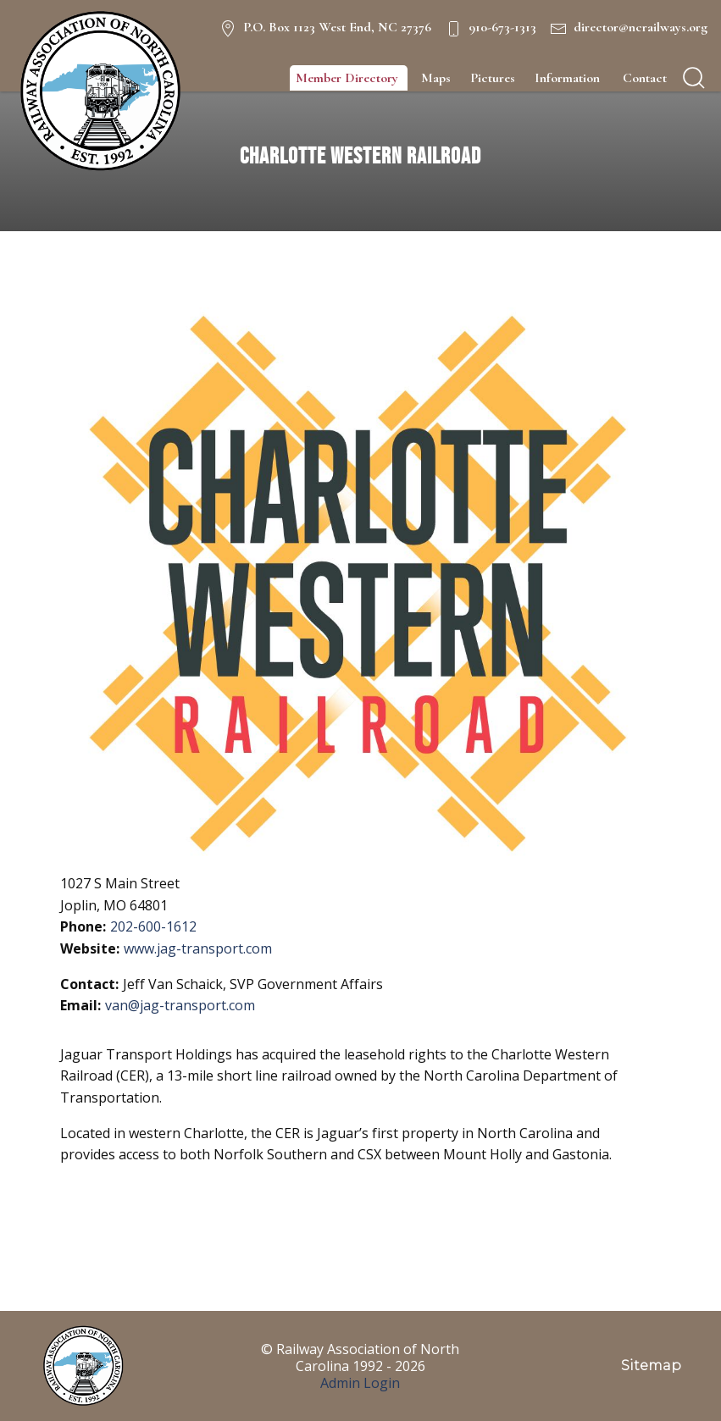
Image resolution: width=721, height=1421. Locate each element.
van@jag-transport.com (180, 1005)
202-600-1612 (153, 926)
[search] (693, 77)
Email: (80, 1005)
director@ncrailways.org (640, 27)
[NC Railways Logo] (98, 91)
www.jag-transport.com (198, 948)
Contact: (89, 984)
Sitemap (651, 1365)
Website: (89, 948)
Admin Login (360, 1383)
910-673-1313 (502, 27)
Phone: (83, 926)
